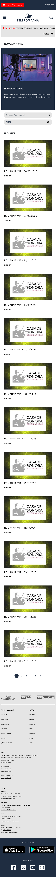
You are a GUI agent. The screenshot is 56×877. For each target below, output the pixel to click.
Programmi (49, 5)
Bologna (32, 715)
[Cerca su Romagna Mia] (25, 115)
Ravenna (32, 733)
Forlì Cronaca (41, 28)
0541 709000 (7, 818)
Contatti (4, 729)
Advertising (5, 724)
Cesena (31, 719)
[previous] (16, 676)
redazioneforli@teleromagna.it (9, 832)
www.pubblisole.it (6, 778)
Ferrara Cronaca (24, 28)
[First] (41, 676)
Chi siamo (4, 715)
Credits (3, 738)
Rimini (31, 738)
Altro (31, 743)
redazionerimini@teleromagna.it (10, 821)
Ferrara (32, 724)
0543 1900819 (7, 830)
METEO (47, 34)
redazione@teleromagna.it (8, 798)
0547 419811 (7, 796)
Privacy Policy (6, 733)
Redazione (4, 719)
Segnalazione (6, 743)
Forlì (31, 729)
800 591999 (6, 807)
